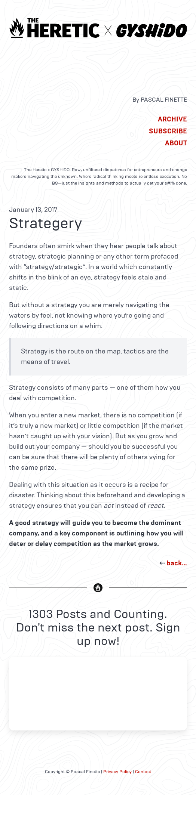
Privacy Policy (117, 771)
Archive (172, 119)
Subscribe (168, 131)
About (176, 143)
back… (176, 563)
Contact (143, 771)
